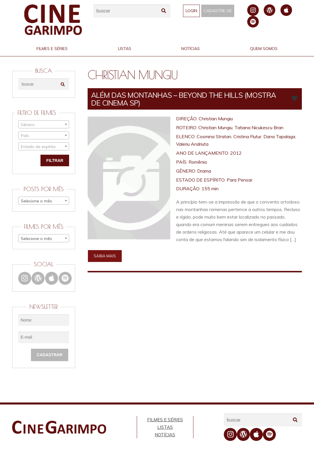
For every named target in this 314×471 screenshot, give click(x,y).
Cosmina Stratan (214, 136)
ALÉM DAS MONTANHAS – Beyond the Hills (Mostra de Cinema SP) (183, 98)
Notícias (190, 48)
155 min (210, 188)
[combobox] (43, 124)
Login (191, 10)
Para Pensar (239, 180)
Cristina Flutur (247, 136)
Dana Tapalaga (279, 136)
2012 (236, 153)
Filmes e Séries (52, 48)
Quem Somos (264, 48)
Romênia (198, 162)
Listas (124, 48)
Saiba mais (105, 256)
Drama (204, 171)
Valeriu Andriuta (192, 144)
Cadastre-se (218, 10)
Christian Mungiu (216, 118)
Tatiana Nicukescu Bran (258, 127)
